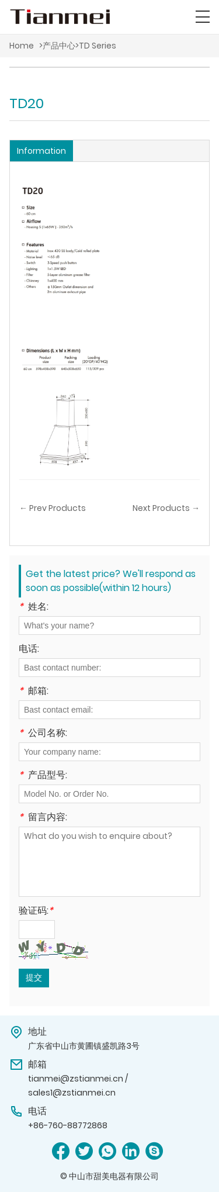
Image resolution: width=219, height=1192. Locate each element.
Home (21, 45)
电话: (29, 649)
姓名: (33, 607)
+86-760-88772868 (67, 1125)
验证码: (36, 911)
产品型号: (43, 776)
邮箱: (33, 691)
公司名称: (43, 734)
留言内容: (43, 818)
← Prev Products (52, 508)
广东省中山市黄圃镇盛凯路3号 (84, 1046)
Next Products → (166, 508)
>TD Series (95, 45)
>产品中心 (57, 45)
